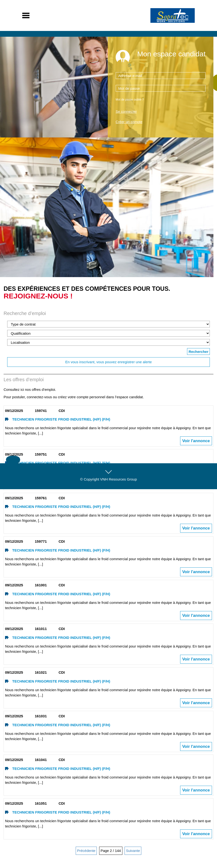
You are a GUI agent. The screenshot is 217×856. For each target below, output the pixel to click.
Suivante (133, 851)
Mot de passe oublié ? (130, 99)
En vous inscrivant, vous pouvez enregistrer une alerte (108, 362)
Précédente (86, 851)
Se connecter (126, 111)
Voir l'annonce (196, 441)
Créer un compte (129, 122)
